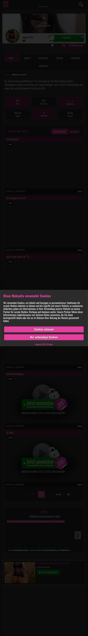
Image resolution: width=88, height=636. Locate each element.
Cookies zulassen (44, 329)
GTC (44, 344)
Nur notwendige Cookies (44, 337)
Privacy (50, 344)
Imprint (38, 344)
